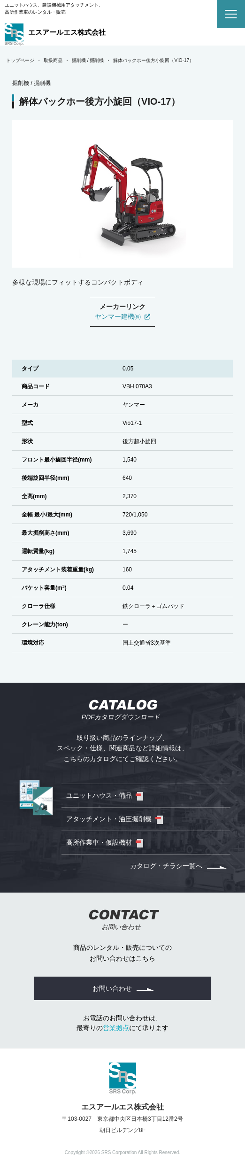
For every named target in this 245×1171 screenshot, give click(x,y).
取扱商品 (53, 60)
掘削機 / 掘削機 (88, 60)
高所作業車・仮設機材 (99, 842)
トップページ (20, 60)
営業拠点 (116, 1028)
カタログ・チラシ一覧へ (166, 866)
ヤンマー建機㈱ (123, 316)
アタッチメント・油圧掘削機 (109, 819)
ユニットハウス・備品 (99, 795)
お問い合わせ (112, 988)
